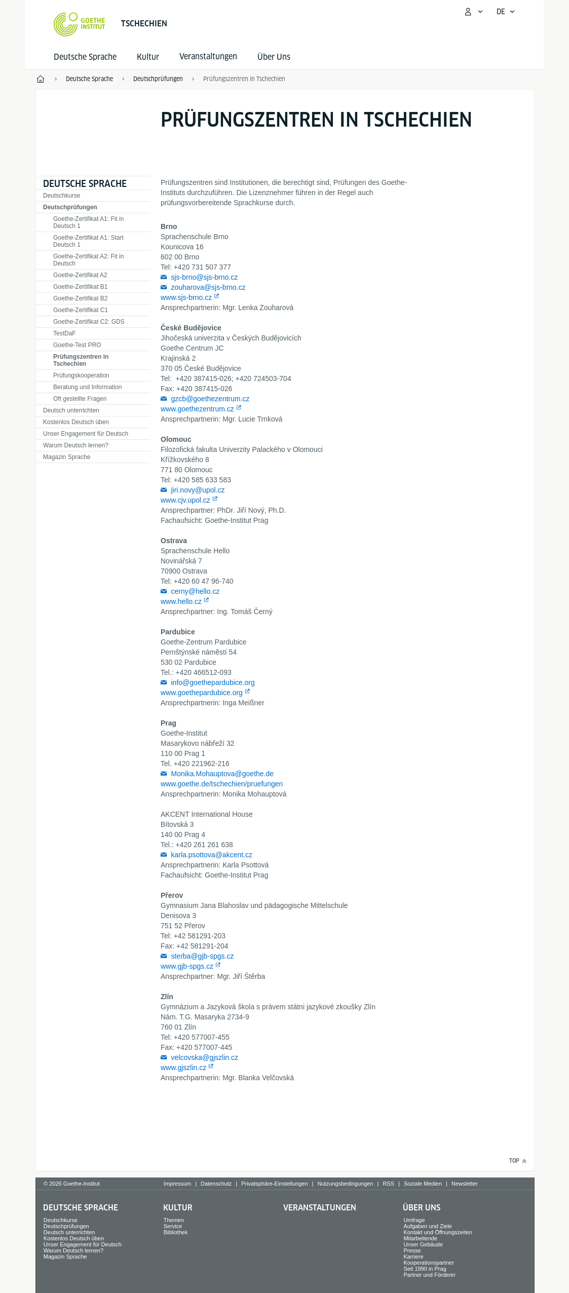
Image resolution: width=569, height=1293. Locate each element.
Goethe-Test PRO (77, 345)
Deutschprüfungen (70, 207)
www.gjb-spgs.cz (187, 966)
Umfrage (414, 1220)
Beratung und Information (87, 387)
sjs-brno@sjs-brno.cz (204, 277)
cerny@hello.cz (195, 591)
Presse (412, 1250)
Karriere (413, 1256)
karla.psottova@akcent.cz (211, 855)
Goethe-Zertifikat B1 (80, 286)
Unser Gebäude (423, 1244)
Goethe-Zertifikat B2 (80, 298)
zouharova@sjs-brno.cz (208, 287)
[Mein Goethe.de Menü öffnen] (473, 11)
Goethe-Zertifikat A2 (80, 275)
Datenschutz (216, 1184)
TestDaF (64, 333)
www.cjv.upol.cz (185, 500)
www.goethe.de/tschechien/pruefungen (222, 784)
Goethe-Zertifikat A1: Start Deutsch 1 (88, 241)
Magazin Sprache (66, 457)
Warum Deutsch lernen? (75, 445)
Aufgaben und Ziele (427, 1226)
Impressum (177, 1184)
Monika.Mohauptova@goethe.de (222, 774)
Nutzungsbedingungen (345, 1184)
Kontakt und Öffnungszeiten (437, 1232)
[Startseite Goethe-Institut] (79, 24)
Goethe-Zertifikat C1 (80, 310)
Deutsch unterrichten (71, 410)
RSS (388, 1184)
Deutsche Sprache (85, 57)
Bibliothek (176, 1232)
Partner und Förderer (429, 1275)
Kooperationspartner (428, 1263)
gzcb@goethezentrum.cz (210, 399)
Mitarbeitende (420, 1238)
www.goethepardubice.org (202, 693)
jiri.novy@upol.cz (197, 490)
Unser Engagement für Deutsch (85, 433)
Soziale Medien (423, 1184)
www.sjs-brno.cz (186, 297)
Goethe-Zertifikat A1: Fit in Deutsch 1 (88, 222)
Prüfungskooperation (81, 375)
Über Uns (273, 57)
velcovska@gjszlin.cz (204, 1057)
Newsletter (464, 1184)
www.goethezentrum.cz (197, 409)
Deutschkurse (61, 195)
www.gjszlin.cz (183, 1067)
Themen (174, 1220)
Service (173, 1226)
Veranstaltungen (319, 1207)
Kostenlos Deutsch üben (76, 422)
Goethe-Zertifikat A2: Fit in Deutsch (88, 260)
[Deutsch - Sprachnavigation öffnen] (506, 12)
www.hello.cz (181, 601)
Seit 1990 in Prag (424, 1269)
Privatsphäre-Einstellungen (274, 1184)
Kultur (148, 57)
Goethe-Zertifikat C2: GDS (89, 321)
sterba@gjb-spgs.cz (202, 956)
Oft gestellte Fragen (79, 398)
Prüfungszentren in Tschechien (80, 360)
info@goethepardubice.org (212, 682)
